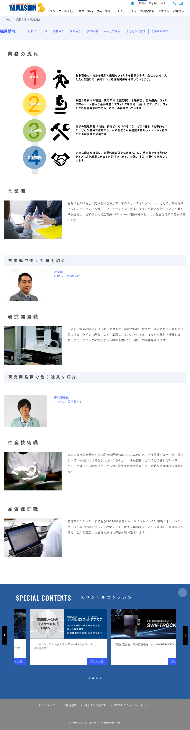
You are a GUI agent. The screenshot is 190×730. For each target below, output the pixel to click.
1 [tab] (89, 678)
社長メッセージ (38, 31)
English (153, 3)
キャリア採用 (112, 31)
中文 (163, 3)
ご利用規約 (70, 705)
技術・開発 (104, 11)
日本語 (142, 3)
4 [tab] (100, 678)
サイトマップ (47, 705)
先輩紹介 (75, 31)
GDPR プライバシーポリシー (132, 705)
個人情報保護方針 (95, 705)
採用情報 (21, 19)
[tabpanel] (107, 637)
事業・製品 (86, 11)
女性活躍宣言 (159, 31)
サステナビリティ (125, 11)
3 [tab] (97, 678)
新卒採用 (92, 31)
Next (185, 635)
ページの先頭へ (182, 594)
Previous (4, 635)
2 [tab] (93, 678)
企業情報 (163, 11)
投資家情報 (147, 11)
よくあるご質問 (136, 31)
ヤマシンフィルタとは (61, 11)
